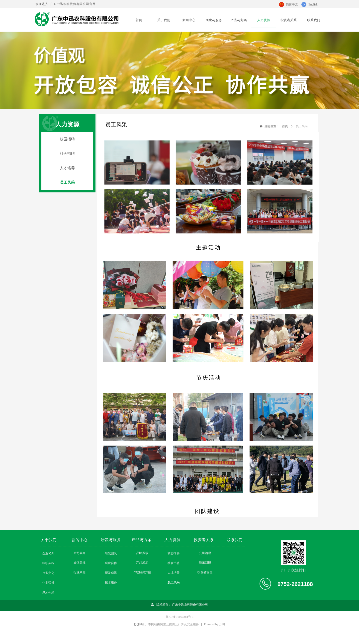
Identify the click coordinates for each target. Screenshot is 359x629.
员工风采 (302, 126)
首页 (285, 126)
